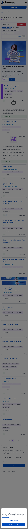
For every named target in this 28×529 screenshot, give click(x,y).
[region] (14, 518)
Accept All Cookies (13, 524)
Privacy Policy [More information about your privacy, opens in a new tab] (5, 517)
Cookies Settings (13, 520)
